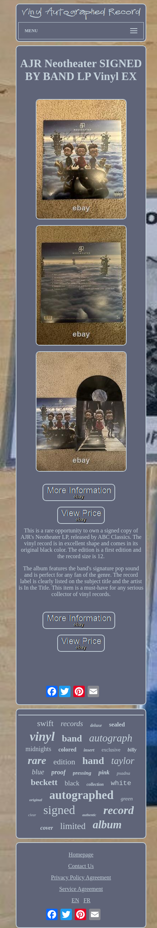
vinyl (42, 737)
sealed (117, 724)
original (35, 800)
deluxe (96, 725)
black (72, 783)
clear (32, 815)
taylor (122, 760)
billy (132, 750)
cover (46, 828)
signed (59, 810)
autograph (110, 738)
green (127, 799)
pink (103, 772)
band (72, 738)
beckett (44, 782)
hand (93, 760)
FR (86, 900)
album (107, 824)
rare (37, 760)
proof (58, 772)
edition (64, 761)
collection (95, 784)
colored (67, 749)
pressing (82, 773)
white (121, 783)
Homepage (81, 855)
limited (72, 826)
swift (45, 723)
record (118, 810)
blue (38, 772)
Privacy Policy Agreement (81, 877)
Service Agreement (81, 889)
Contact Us (81, 866)
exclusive (111, 750)
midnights (38, 749)
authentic (89, 815)
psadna (123, 773)
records (72, 723)
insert (89, 750)
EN (75, 900)
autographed (81, 795)
